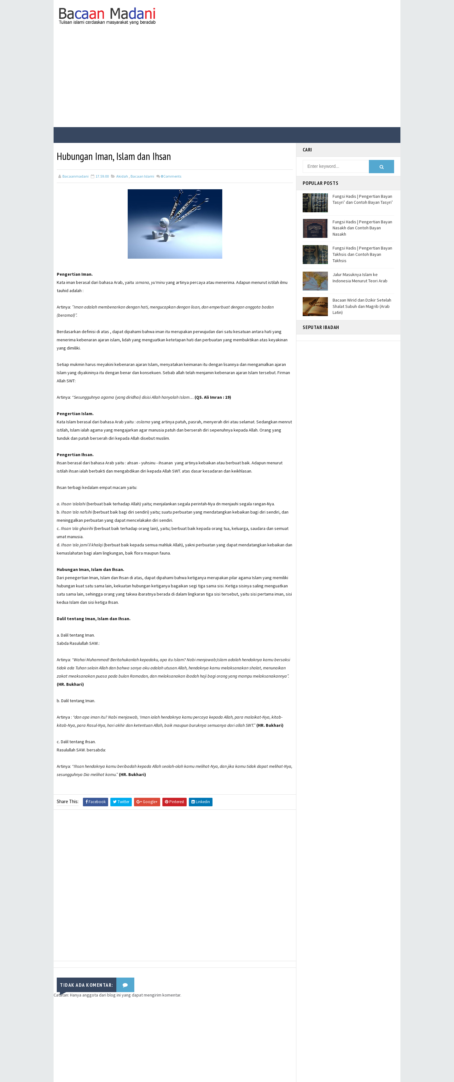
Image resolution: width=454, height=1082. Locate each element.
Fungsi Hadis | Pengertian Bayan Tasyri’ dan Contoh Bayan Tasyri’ (363, 199)
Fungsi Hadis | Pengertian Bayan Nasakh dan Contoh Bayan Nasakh (362, 228)
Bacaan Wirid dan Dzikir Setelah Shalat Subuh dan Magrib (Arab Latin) (362, 306)
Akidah (122, 176)
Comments (171, 176)
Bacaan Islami (142, 176)
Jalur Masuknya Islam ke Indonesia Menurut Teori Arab (360, 278)
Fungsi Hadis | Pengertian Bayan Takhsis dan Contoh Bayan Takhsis (362, 254)
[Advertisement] (227, 80)
